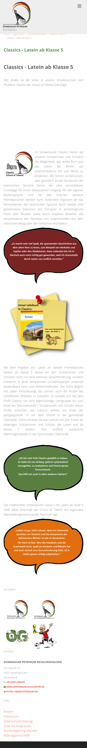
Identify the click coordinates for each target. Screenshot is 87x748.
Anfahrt (8, 712)
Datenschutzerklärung (18, 721)
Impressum (11, 716)
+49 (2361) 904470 (15, 682)
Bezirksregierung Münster (20, 731)
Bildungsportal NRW (17, 735)
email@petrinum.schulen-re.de (25, 686)
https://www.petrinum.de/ (22, 691)
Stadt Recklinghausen (18, 726)
